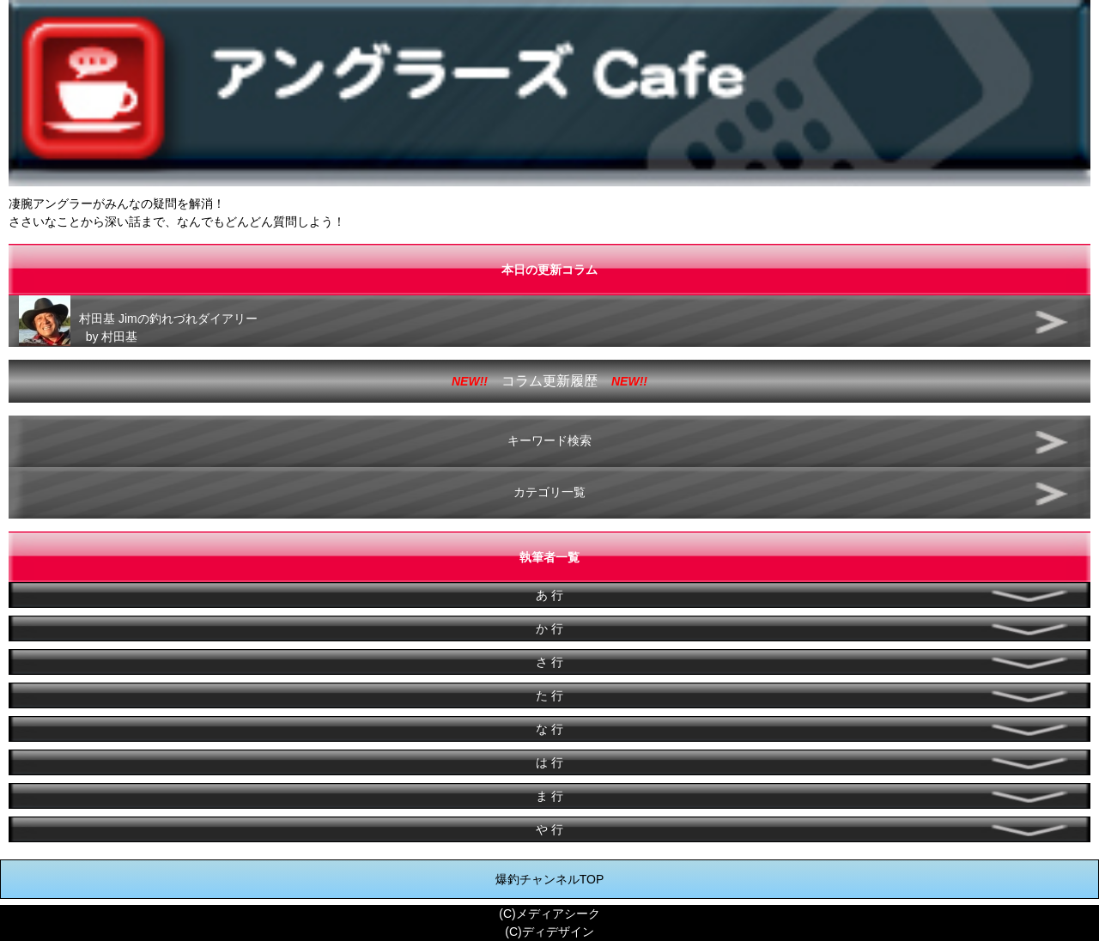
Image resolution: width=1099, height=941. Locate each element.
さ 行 (549, 662)
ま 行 (549, 796)
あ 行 (549, 595)
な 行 (549, 729)
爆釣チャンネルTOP (549, 879)
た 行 (549, 695)
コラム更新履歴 (549, 380)
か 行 (549, 628)
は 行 (549, 762)
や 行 (549, 829)
